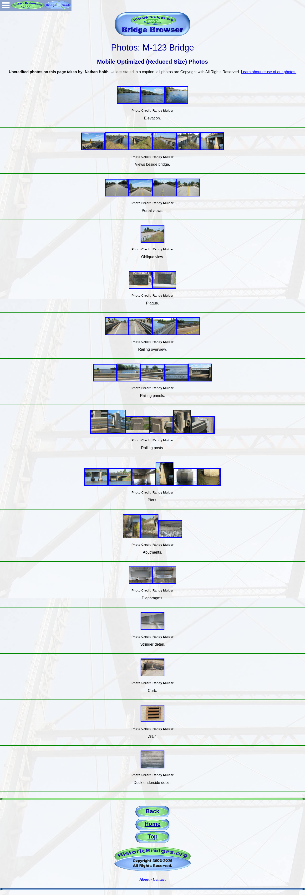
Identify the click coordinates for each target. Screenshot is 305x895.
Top (152, 836)
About (144, 879)
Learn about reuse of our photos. (268, 72)
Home (153, 824)
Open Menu (5, 5)
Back (152, 811)
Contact (159, 879)
